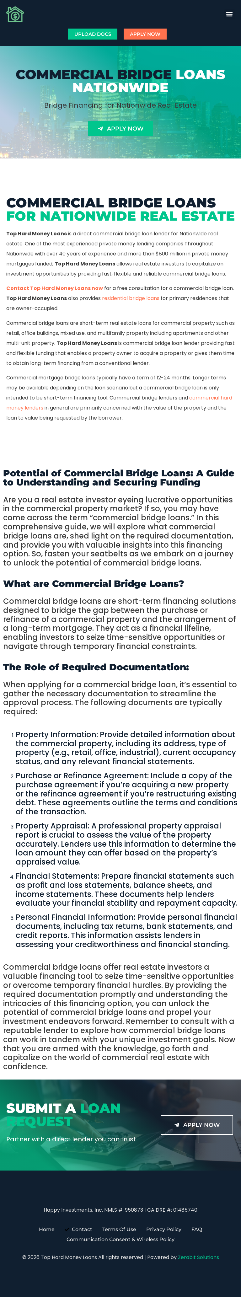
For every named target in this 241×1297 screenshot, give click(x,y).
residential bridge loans (130, 298)
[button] (229, 14)
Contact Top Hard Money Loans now (54, 288)
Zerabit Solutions (198, 1257)
